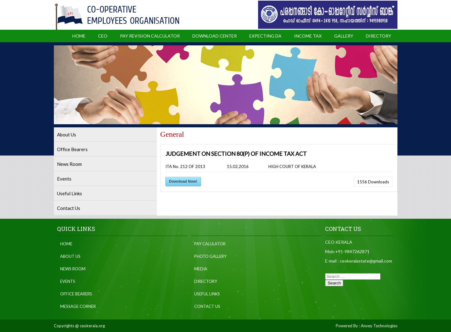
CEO (102, 35)
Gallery (343, 35)
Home (79, 35)
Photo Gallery (210, 256)
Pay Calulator (210, 243)
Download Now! (183, 181)
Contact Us (68, 208)
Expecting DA (265, 35)
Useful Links (69, 193)
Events (64, 178)
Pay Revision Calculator (150, 35)
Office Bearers (72, 149)
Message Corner (78, 306)
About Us (66, 134)
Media (200, 268)
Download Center (214, 35)
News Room (69, 164)
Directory (378, 35)
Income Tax (308, 35)
